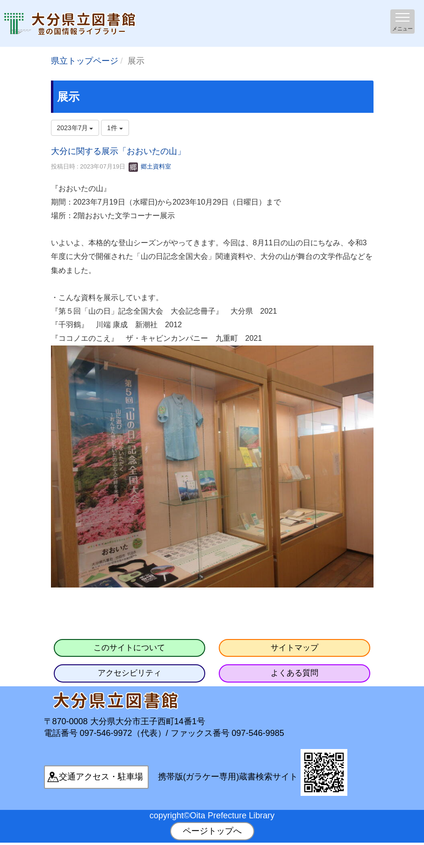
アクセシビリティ (129, 673)
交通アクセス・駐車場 (101, 776)
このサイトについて (129, 647)
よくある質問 (294, 673)
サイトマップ (294, 647)
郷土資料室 (150, 166)
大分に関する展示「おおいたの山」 (118, 151)
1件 (115, 128)
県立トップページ (84, 61)
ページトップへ (212, 831)
